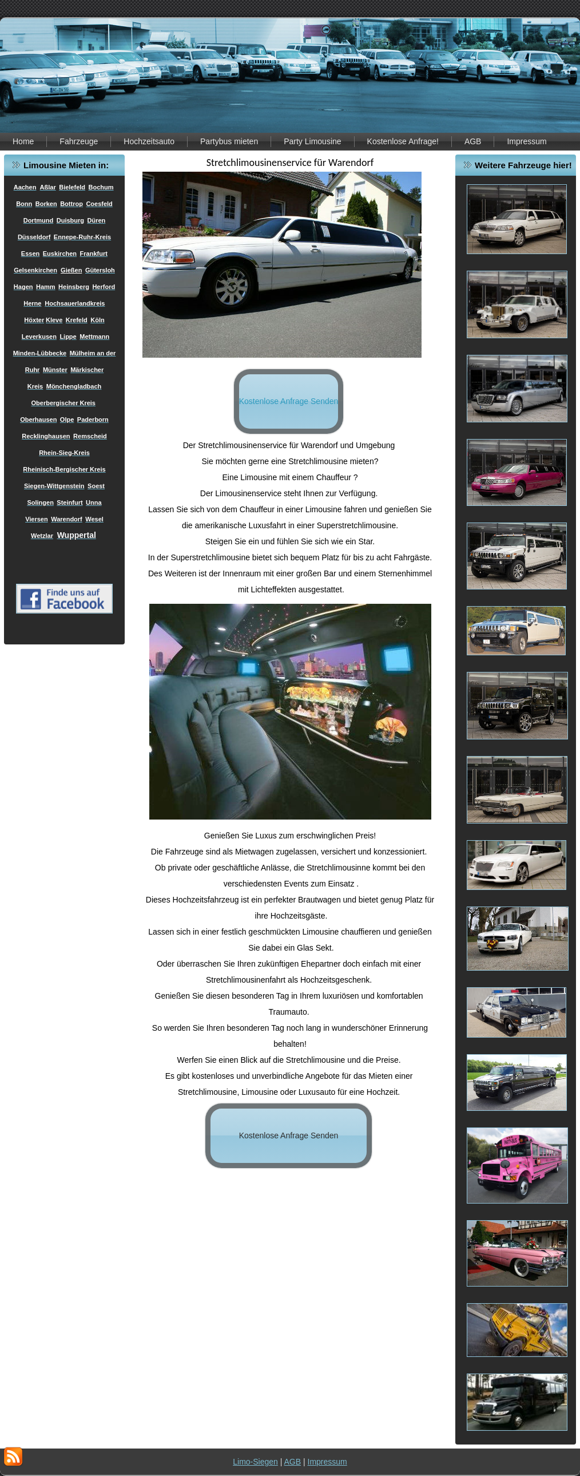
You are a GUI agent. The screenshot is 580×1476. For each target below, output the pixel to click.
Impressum (526, 141)
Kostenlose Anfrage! (403, 141)
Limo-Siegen (255, 1461)
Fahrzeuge (78, 141)
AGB (473, 141)
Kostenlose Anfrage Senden (289, 401)
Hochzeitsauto (149, 141)
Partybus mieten (229, 141)
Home (23, 141)
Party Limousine (312, 141)
